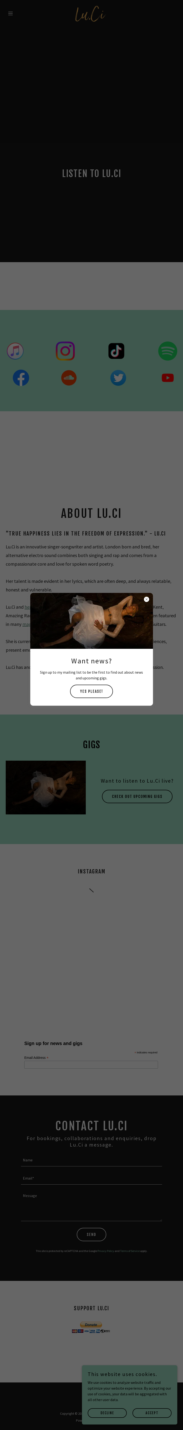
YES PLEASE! (91, 691)
